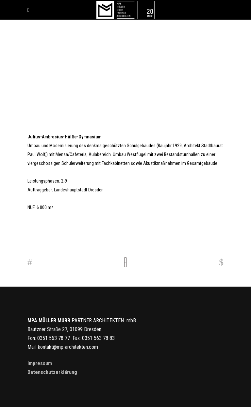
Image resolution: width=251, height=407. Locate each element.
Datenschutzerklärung (52, 372)
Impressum (39, 363)
